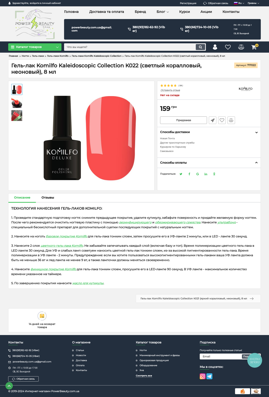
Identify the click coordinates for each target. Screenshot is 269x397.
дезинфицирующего (135, 222)
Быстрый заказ (212, 120)
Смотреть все (144, 375)
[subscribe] (230, 356)
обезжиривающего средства (177, 222)
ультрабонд (226, 222)
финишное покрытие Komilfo (53, 269)
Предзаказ (183, 120)
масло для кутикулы (87, 283)
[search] (135, 47)
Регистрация (188, 3)
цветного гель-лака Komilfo (62, 245)
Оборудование (148, 365)
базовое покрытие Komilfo (66, 236)
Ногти (143, 350)
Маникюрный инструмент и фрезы (160, 355)
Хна (142, 370)
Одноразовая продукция (154, 360)
